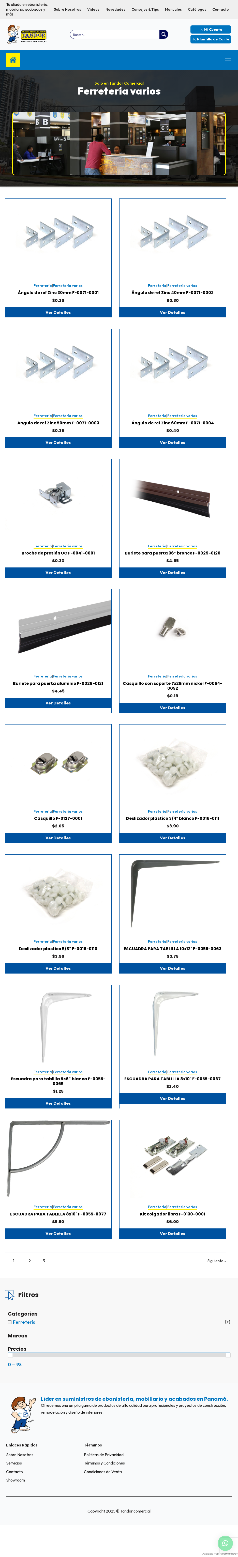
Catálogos (197, 9)
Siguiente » (216, 1292)
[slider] (10, 1387)
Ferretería (43, 289)
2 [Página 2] (32, 1292)
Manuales (173, 9)
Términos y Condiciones (104, 1495)
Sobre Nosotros (67, 9)
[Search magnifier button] (163, 34)
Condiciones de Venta (103, 1503)
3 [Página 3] (50, 1292)
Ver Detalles (58, 316)
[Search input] (115, 34)
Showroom (15, 1512)
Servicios (14, 1495)
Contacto (220, 9)
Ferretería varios (68, 289)
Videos (93, 9)
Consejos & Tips (145, 9)
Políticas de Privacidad (104, 1486)
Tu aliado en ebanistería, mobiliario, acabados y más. (27, 9)
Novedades (115, 9)
